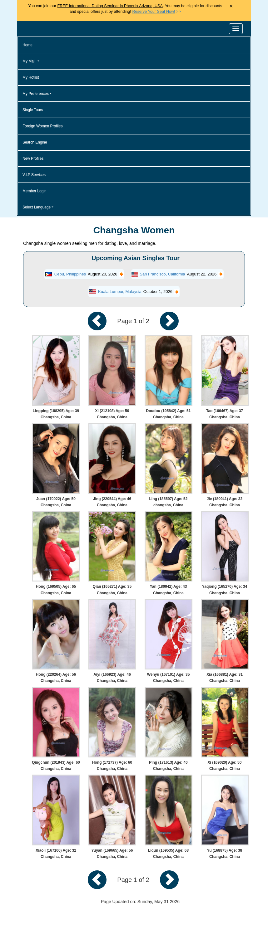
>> (156, 11)
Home (27, 45)
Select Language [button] (36, 207)
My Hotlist (30, 77)
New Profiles (32, 158)
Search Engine (34, 142)
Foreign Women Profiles (42, 126)
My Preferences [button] (35, 93)
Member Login (34, 191)
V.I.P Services (34, 175)
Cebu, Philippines (70, 274)
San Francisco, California (162, 274)
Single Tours (32, 110)
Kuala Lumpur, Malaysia (119, 291)
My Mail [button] (29, 61)
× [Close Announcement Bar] (231, 6)
